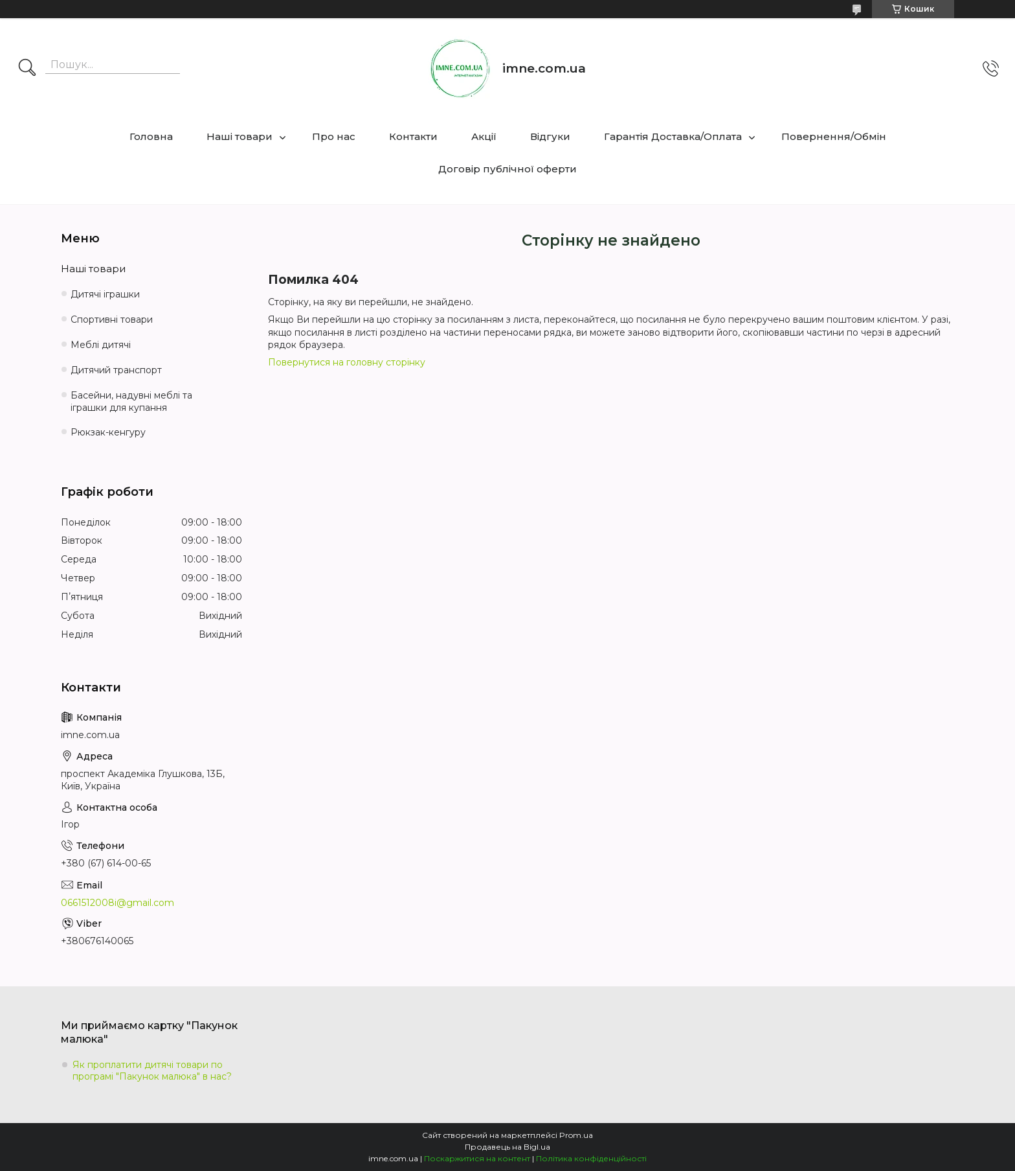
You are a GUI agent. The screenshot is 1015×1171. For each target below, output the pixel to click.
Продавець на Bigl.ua (507, 1147)
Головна (151, 136)
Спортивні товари (112, 319)
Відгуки (550, 136)
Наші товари (239, 136)
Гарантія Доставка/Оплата (673, 136)
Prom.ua (576, 1135)
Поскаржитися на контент (477, 1158)
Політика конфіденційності (591, 1158)
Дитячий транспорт (116, 370)
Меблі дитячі (101, 345)
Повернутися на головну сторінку (346, 362)
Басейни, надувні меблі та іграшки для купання (131, 401)
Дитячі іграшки (105, 294)
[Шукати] (27, 68)
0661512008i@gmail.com (117, 903)
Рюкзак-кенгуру (108, 432)
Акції (483, 136)
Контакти (413, 136)
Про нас (333, 136)
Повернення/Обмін (833, 136)
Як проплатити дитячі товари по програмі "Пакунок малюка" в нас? (152, 1070)
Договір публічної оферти (507, 169)
